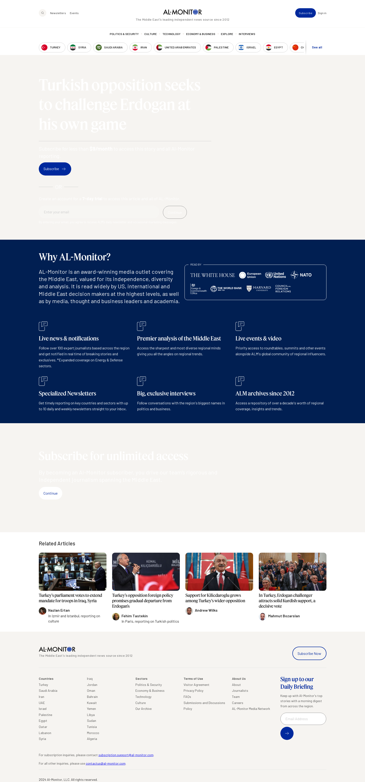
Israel (43, 709)
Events (74, 13)
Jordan (92, 685)
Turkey (43, 685)
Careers (237, 703)
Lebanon (45, 733)
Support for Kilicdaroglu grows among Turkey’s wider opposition (215, 598)
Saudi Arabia (48, 690)
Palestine (45, 715)
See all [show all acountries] (317, 47)
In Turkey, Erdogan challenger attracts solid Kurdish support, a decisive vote (287, 601)
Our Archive (143, 709)
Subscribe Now (309, 653)
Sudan (91, 721)
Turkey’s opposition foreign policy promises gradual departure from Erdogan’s (142, 601)
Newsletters (58, 13)
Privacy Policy (193, 690)
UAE (42, 703)
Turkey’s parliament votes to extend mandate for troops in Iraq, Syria (70, 598)
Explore (227, 34)
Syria (42, 739)
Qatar (43, 727)
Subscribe (305, 13)
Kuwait (92, 703)
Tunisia (92, 727)
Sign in (322, 13)
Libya (91, 715)
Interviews (247, 34)
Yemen (91, 709)
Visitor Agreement (196, 685)
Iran (41, 697)
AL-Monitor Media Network (251, 709)
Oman (91, 690)
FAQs (187, 697)
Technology (171, 34)
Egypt (43, 721)
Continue (50, 493)
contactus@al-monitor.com (106, 763)
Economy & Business (200, 34)
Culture (150, 34)
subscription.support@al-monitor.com (125, 755)
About (236, 685)
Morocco (93, 733)
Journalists (240, 690)
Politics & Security (124, 34)
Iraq (90, 678)
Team (236, 697)
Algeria (92, 739)
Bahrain (92, 697)
